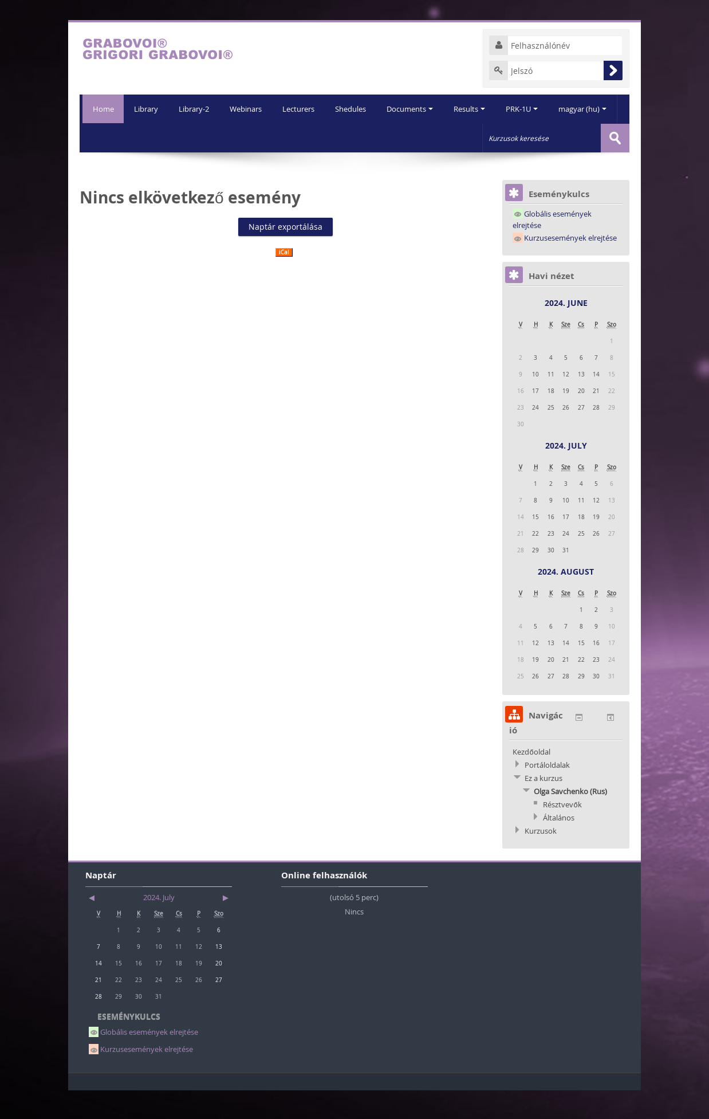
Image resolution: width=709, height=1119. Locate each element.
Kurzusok (541, 859)
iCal (284, 280)
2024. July (566, 473)
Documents (383, 137)
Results (444, 137)
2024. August (566, 599)
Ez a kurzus (543, 806)
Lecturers (270, 137)
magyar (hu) (559, 137)
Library (114, 137)
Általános (558, 846)
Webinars (216, 137)
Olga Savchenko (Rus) (570, 819)
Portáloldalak (547, 793)
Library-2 (163, 137)
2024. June (566, 330)
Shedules (323, 137)
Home (101, 109)
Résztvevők (562, 832)
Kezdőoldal (531, 780)
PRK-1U (498, 137)
